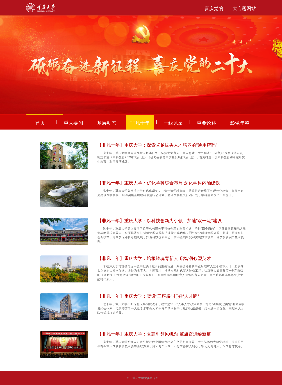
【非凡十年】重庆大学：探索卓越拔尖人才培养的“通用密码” (157, 145)
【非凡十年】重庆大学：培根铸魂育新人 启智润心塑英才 (154, 258)
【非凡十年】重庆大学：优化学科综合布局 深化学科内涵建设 (158, 182)
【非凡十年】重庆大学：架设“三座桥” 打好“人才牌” (148, 296)
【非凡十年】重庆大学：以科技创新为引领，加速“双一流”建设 (159, 220)
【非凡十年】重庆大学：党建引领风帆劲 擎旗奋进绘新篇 (154, 333)
